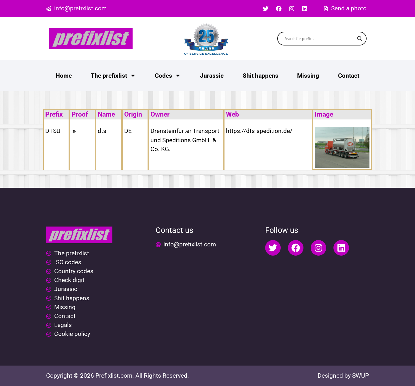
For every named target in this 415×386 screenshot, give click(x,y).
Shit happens (260, 75)
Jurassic (212, 75)
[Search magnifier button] (360, 39)
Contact (348, 75)
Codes (168, 75)
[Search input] (319, 39)
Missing (308, 75)
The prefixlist (113, 75)
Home (64, 75)
